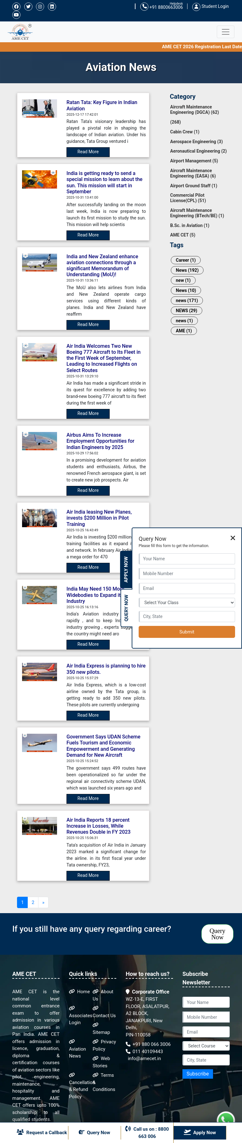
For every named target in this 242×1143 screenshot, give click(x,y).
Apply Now (126, 570)
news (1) (184, 320)
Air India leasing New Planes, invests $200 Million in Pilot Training (99, 518)
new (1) (183, 280)
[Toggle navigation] (225, 32)
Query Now (217, 934)
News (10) (186, 290)
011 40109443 (144, 1051)
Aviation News (77, 1049)
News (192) (187, 270)
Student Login (210, 6)
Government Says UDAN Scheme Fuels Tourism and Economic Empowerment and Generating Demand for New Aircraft (103, 746)
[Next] (43, 902)
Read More (88, 151)
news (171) (187, 300)
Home (79, 991)
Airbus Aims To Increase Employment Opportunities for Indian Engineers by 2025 (100, 441)
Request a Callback (42, 1132)
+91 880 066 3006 (148, 1044)
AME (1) (184, 330)
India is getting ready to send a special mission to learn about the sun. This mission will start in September (104, 182)
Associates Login (80, 1015)
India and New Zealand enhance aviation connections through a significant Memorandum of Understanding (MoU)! (102, 266)
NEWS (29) (186, 310)
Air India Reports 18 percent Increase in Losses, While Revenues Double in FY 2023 (98, 826)
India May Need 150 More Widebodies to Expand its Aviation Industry (104, 595)
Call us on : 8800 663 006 (147, 1132)
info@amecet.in (144, 1058)
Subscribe (198, 1074)
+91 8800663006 (161, 7)
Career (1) (186, 260)
